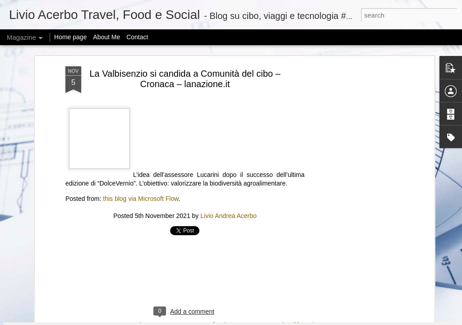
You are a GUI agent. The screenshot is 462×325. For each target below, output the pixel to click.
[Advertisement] (185, 86)
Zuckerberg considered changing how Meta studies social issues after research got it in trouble (183, 226)
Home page (70, 37)
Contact (137, 37)
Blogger (294, 320)
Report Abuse (321, 320)
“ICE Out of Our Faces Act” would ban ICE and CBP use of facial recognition (394, 222)
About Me (106, 37)
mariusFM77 (242, 320)
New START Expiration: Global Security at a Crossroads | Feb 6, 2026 (283, 226)
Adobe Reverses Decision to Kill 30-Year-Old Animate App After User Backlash (74, 222)
